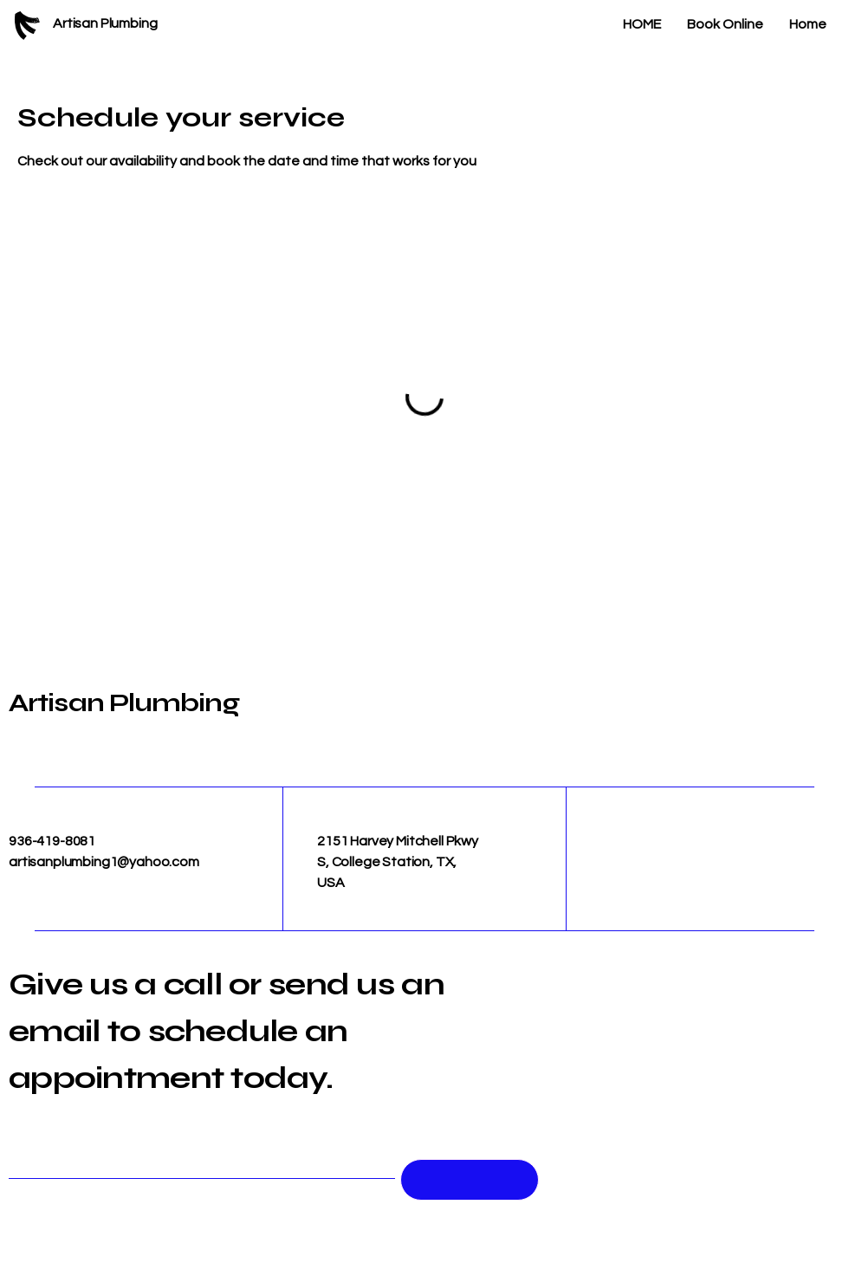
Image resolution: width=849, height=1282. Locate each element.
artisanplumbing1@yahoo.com (104, 862)
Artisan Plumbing (124, 702)
